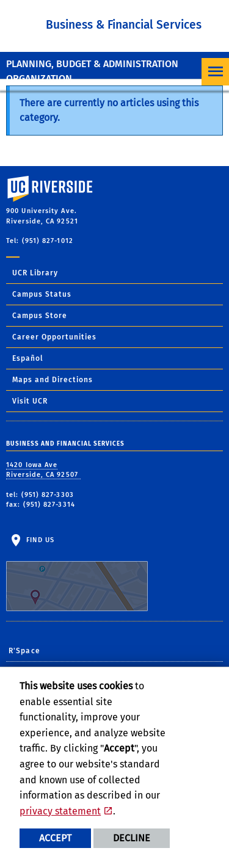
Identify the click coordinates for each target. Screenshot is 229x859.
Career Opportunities (54, 337)
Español (27, 358)
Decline (131, 838)
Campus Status (41, 294)
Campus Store (39, 315)
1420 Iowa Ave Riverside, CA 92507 (43, 470)
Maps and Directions (52, 379)
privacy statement (60, 811)
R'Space (24, 651)
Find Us (77, 574)
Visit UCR (30, 401)
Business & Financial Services (124, 25)
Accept (55, 838)
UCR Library (35, 273)
